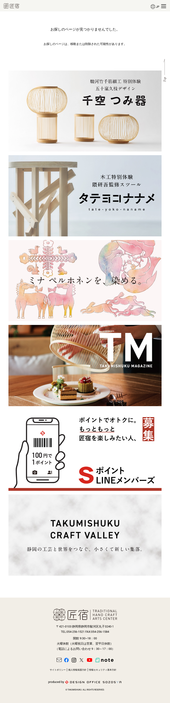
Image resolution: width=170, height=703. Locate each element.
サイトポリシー (58, 669)
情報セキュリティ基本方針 (102, 669)
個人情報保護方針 (77, 669)
